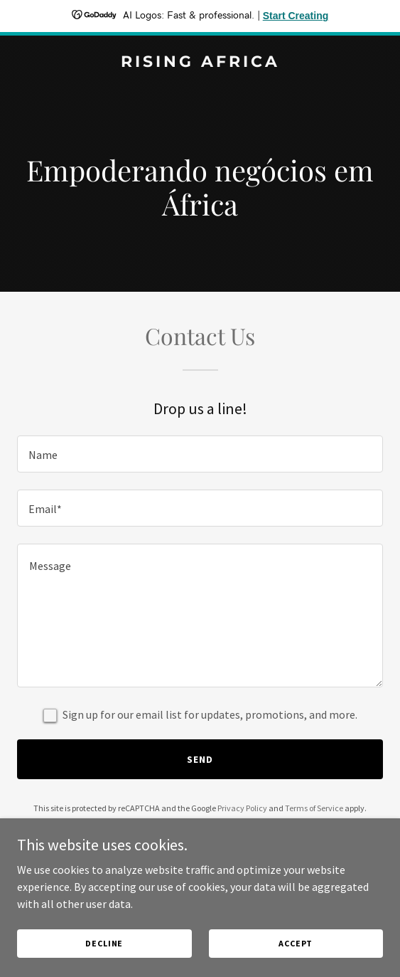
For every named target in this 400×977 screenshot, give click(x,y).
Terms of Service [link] (314, 808)
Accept (296, 943)
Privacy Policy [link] (242, 808)
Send (200, 759)
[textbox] (200, 453)
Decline (104, 943)
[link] (200, 63)
